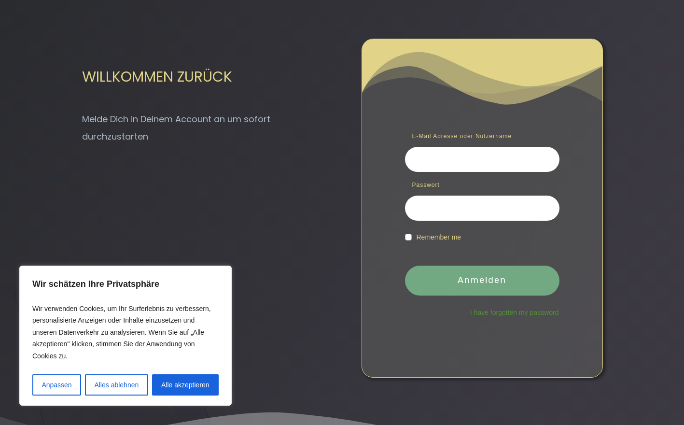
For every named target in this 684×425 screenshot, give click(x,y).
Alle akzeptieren (185, 385)
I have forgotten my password (514, 312)
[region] (125, 336)
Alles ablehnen (116, 385)
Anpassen (56, 385)
